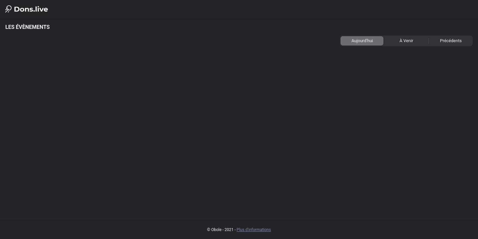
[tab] (362, 40)
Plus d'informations (254, 229)
